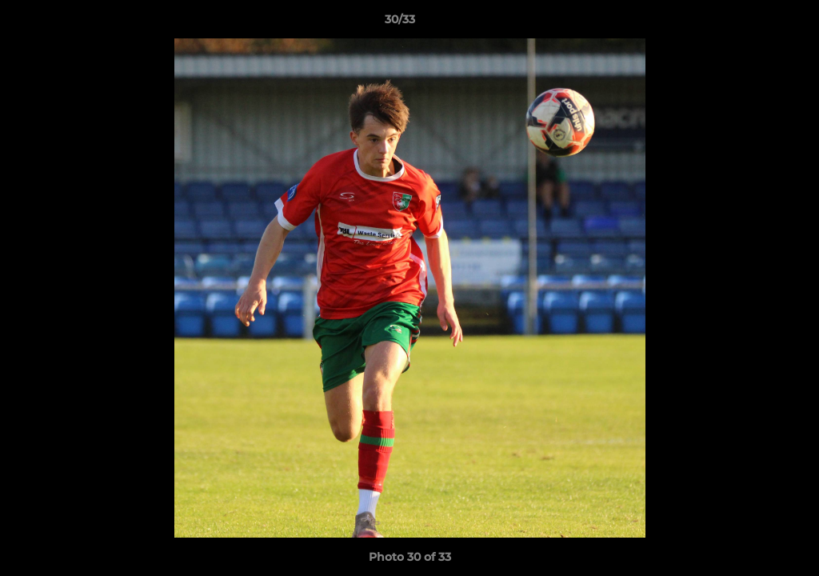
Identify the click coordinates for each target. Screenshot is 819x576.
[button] (751, 23)
